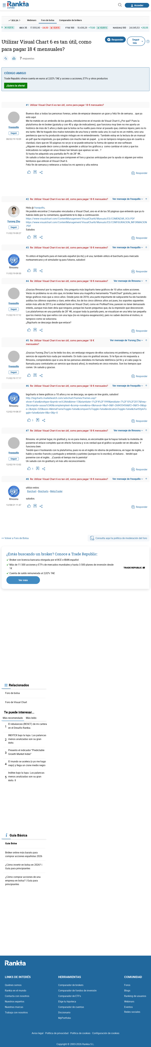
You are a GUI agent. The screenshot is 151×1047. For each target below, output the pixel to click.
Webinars (129, 999)
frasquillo (14, 127)
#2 (27, 199)
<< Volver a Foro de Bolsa (15, 538)
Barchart (31, 491)
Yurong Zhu (13, 221)
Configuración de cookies (105, 1031)
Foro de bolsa (12, 693)
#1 (27, 105)
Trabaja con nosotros (16, 1010)
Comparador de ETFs (69, 994)
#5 (27, 340)
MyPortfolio (64, 1016)
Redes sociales (132, 1010)
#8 (27, 479)
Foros (127, 983)
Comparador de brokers (70, 983)
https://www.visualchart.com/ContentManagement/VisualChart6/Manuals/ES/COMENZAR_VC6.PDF (80, 218)
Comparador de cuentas (71, 1005)
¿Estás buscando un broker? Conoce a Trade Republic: (52, 554)
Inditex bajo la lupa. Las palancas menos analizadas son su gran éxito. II (26, 775)
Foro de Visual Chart (16, 702)
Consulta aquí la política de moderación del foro (118, 538)
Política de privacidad (56, 1031)
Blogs (127, 988)
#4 (27, 281)
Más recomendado (13, 718)
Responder (115, 39)
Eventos (128, 1005)
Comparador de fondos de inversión (77, 988)
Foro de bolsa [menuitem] (47, 20)
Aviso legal (37, 1031)
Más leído (31, 718)
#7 (27, 430)
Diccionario (64, 1010)
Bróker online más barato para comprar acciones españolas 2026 (23, 852)
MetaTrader (56, 491)
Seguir (14, 133)
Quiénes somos (13, 983)
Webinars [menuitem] (31, 20)
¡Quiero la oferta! (15, 85)
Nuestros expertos (14, 999)
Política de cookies (80, 1031)
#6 (27, 386)
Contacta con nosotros (17, 994)
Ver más (23, 580)
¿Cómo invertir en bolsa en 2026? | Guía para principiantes (23, 864)
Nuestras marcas (14, 1005)
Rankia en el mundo (15, 988)
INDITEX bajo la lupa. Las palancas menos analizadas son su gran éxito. (27, 738)
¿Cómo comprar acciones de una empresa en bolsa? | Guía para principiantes (23, 879)
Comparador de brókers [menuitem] (70, 20)
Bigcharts (43, 491)
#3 (27, 247)
